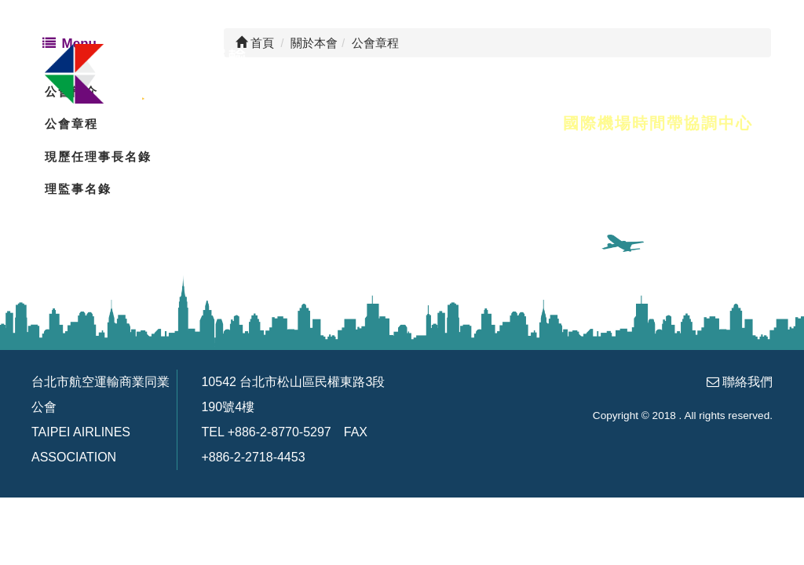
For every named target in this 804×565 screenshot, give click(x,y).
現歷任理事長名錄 (98, 156)
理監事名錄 (78, 188)
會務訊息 (399, 123)
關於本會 (201, 123)
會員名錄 (300, 123)
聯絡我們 (747, 381)
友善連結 (498, 123)
